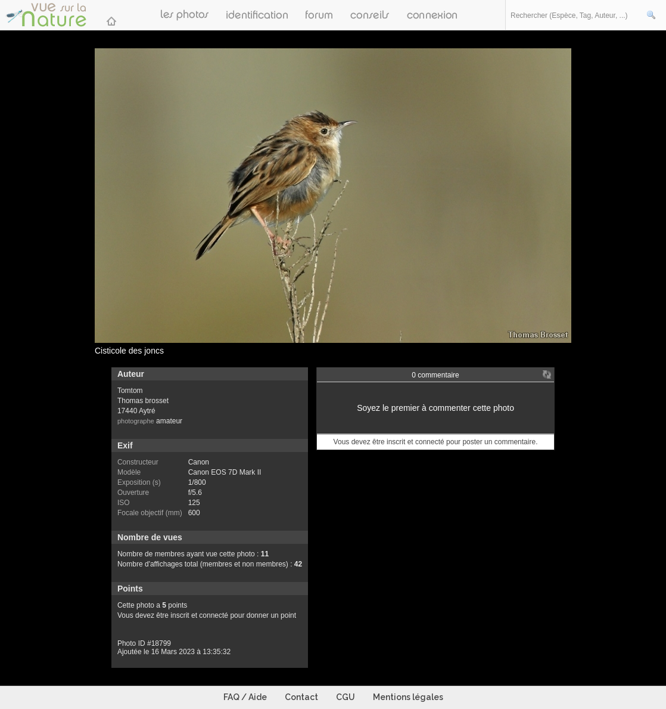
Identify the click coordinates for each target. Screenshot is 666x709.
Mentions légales (408, 697)
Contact (301, 697)
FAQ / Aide (245, 697)
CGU (345, 697)
